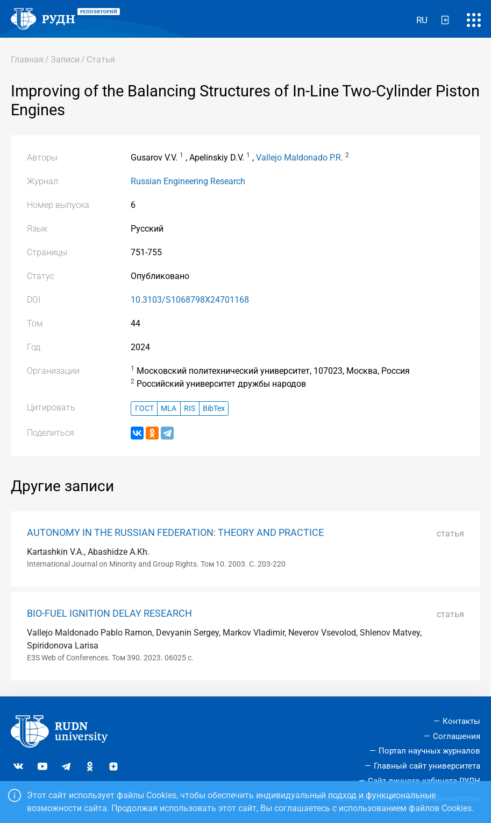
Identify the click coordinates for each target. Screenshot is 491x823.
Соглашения (456, 736)
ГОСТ (144, 408)
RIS (189, 408)
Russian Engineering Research (188, 181)
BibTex (214, 408)
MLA (168, 408)
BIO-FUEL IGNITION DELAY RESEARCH (109, 613)
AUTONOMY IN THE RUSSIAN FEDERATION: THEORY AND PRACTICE (175, 532)
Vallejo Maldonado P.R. (299, 157)
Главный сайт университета (427, 766)
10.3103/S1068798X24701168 (190, 300)
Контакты (461, 721)
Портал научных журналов (429, 751)
